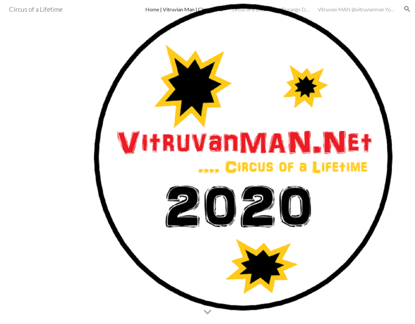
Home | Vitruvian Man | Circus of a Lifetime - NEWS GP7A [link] (184, 9)
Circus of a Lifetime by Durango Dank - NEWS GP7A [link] (270, 9)
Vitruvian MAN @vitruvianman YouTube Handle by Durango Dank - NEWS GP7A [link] (357, 9)
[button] (407, 9)
